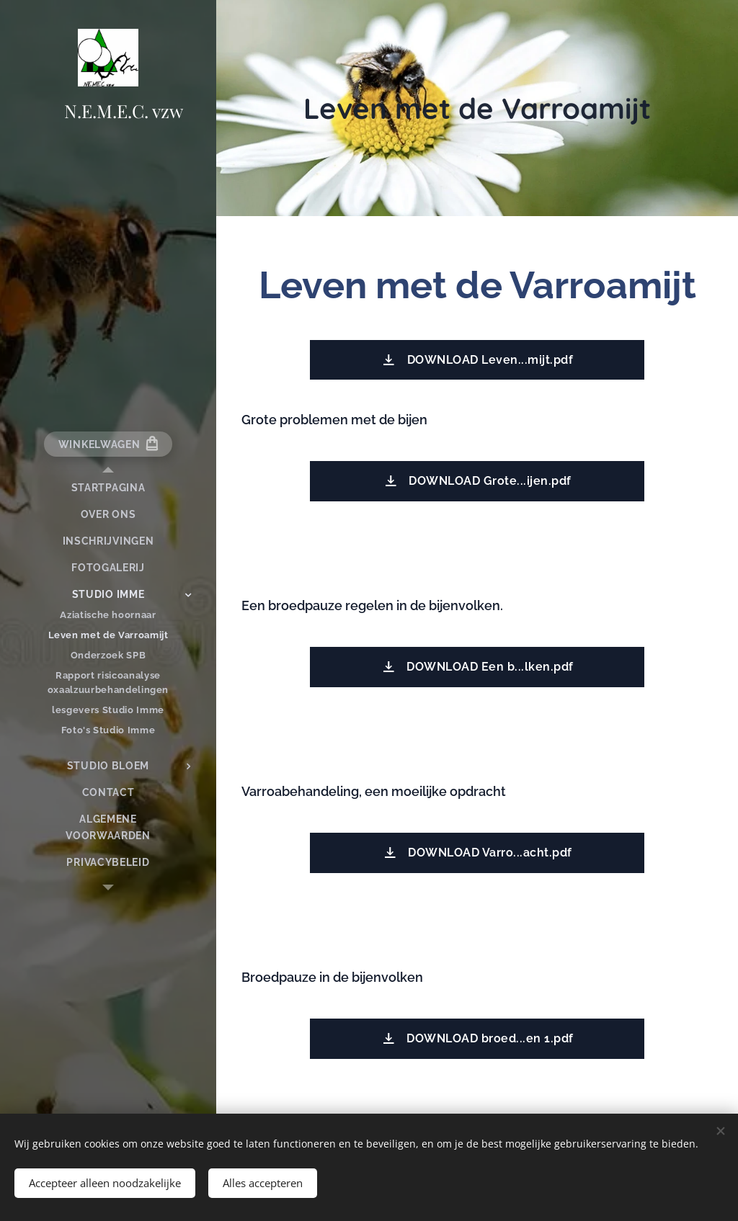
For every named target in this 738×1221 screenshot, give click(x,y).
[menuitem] (108, 488)
